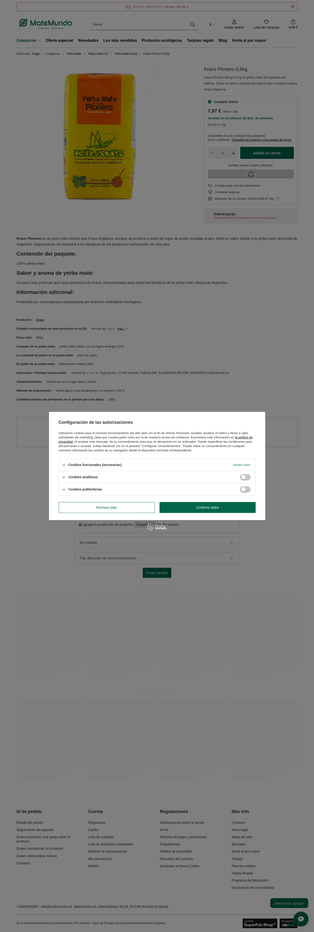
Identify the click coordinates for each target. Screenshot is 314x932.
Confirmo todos (207, 507)
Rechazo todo (106, 507)
